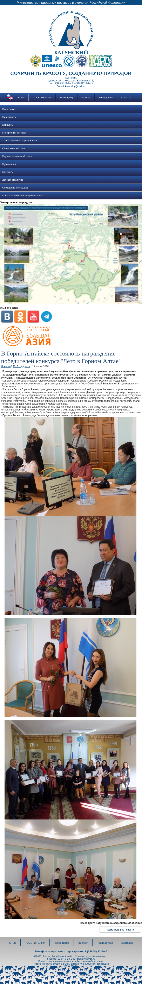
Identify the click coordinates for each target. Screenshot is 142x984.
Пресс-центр (66, 97)
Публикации (9, 164)
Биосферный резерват (14, 132)
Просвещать (9, 117)
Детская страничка (12, 179)
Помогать (7, 172)
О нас (21, 97)
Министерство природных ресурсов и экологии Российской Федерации (71, 2)
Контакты (126, 97)
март (27, 366)
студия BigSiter (61, 964)
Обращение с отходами (15, 187)
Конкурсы (7, 124)
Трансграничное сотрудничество (20, 140)
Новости (6, 366)
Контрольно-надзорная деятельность (22, 195)
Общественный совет (14, 148)
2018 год (17, 366)
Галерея (86, 97)
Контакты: (71, 77)
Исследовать (9, 109)
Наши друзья (106, 97)
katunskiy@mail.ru (85, 959)
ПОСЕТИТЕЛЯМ (42, 97)
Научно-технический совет (17, 156)
